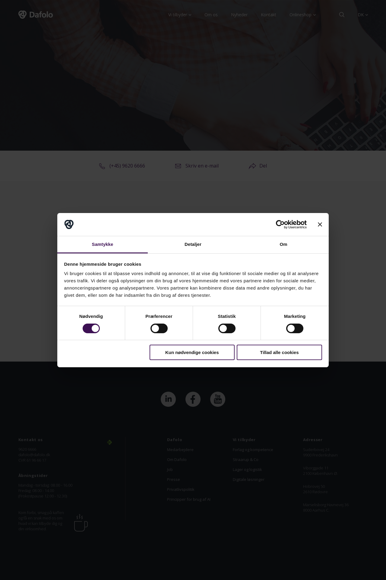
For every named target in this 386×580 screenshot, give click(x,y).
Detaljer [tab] (193, 244)
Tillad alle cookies (279, 352)
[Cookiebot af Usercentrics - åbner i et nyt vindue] (280, 224)
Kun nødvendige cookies (192, 352)
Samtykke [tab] (102, 244)
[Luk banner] (320, 224)
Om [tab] (283, 244)
